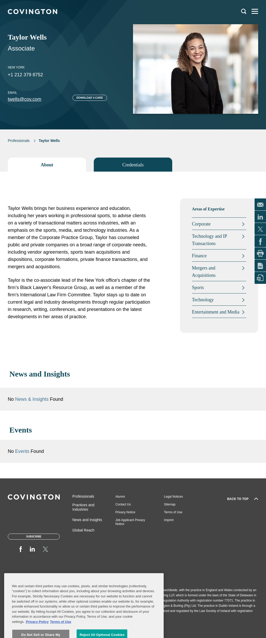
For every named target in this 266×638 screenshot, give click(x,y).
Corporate (201, 224)
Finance (199, 255)
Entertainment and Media (216, 312)
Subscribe (34, 536)
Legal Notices (173, 496)
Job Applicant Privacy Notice (130, 522)
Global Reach (83, 530)
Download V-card (90, 97)
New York (16, 67)
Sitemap (169, 504)
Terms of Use (173, 512)
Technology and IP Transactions (209, 240)
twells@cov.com (24, 99)
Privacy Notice (125, 512)
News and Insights (87, 520)
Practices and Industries (83, 507)
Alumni (120, 496)
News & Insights (32, 399)
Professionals (19, 141)
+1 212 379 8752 (25, 74)
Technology (203, 299)
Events (23, 451)
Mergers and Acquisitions (204, 271)
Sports (198, 287)
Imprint (169, 520)
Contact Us (123, 504)
